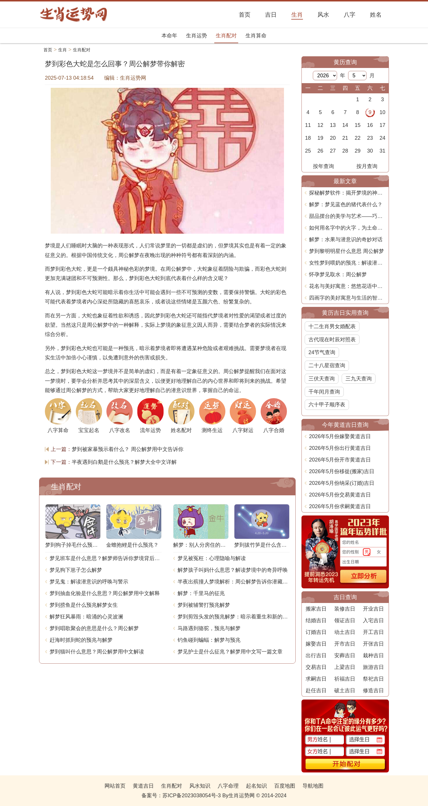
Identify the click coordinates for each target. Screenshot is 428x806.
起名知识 (256, 786)
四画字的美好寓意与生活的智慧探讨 (347, 298)
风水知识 (199, 786)
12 (320, 125)
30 (370, 151)
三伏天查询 (321, 379)
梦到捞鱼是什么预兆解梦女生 (84, 605)
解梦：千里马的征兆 (201, 593)
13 (333, 125)
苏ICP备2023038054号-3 (191, 795)
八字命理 (228, 786)
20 (333, 138)
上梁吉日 (344, 667)
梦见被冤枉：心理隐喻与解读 (212, 558)
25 (308, 151)
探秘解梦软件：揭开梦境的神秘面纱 (347, 193)
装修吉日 (344, 609)
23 (370, 138)
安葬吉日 (344, 655)
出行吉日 (316, 655)
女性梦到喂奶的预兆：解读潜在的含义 (347, 263)
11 (308, 125)
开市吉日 (344, 644)
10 (382, 112)
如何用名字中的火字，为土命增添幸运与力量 (347, 228)
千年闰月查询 (324, 392)
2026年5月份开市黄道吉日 (340, 460)
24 (382, 138)
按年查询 (323, 166)
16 (370, 125)
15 (358, 125)
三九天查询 (358, 379)
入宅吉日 (373, 620)
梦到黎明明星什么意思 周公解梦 (346, 251)
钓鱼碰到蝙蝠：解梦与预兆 (209, 640)
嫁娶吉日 (316, 644)
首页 (47, 49)
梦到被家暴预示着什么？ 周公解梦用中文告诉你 (127, 449)
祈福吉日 (344, 679)
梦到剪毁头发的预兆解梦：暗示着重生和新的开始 (234, 617)
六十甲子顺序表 (326, 405)
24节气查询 (321, 352)
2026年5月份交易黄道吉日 (340, 495)
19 (320, 138)
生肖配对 (226, 36)
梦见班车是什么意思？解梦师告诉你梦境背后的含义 (106, 558)
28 (345, 151)
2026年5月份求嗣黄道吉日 (340, 506)
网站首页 (114, 786)
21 (345, 138)
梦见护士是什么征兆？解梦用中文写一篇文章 (230, 652)
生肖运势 (196, 36)
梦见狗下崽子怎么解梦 (76, 570)
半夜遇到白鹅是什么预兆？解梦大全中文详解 (124, 462)
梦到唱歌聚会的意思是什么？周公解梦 (94, 628)
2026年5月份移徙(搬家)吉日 (341, 471)
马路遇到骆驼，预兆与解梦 (209, 628)
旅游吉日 (373, 667)
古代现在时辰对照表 (332, 339)
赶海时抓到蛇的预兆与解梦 (81, 640)
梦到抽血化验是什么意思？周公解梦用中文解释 (105, 593)
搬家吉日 (316, 609)
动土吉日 (344, 632)
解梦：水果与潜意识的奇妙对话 (346, 239)
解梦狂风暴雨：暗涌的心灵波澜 (86, 617)
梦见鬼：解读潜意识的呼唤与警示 (89, 582)
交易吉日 (316, 667)
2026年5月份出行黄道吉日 (340, 448)
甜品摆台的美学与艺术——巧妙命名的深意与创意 (347, 216)
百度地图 (284, 786)
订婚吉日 (316, 632)
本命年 (169, 36)
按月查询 (367, 166)
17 (382, 125)
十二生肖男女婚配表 (332, 326)
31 (382, 151)
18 (308, 138)
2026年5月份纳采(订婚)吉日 (341, 483)
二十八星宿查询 (326, 365)
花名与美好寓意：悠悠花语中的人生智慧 (347, 286)
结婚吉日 (316, 620)
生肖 (62, 49)
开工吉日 (373, 632)
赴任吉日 (316, 690)
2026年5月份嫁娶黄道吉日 (340, 436)
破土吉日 (344, 690)
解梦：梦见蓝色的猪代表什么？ (346, 204)
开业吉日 (373, 609)
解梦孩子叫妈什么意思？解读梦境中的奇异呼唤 (233, 570)
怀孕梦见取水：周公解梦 (338, 274)
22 (358, 138)
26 (320, 151)
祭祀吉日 (373, 679)
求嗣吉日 (316, 679)
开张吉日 (373, 644)
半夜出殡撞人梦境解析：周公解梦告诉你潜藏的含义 (234, 582)
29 (358, 151)
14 (345, 125)
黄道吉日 (143, 786)
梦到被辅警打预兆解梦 (204, 605)
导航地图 (313, 786)
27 (333, 151)
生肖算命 (255, 36)
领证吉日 (344, 620)
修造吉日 (373, 690)
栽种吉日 (373, 655)
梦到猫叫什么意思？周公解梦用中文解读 (97, 652)
